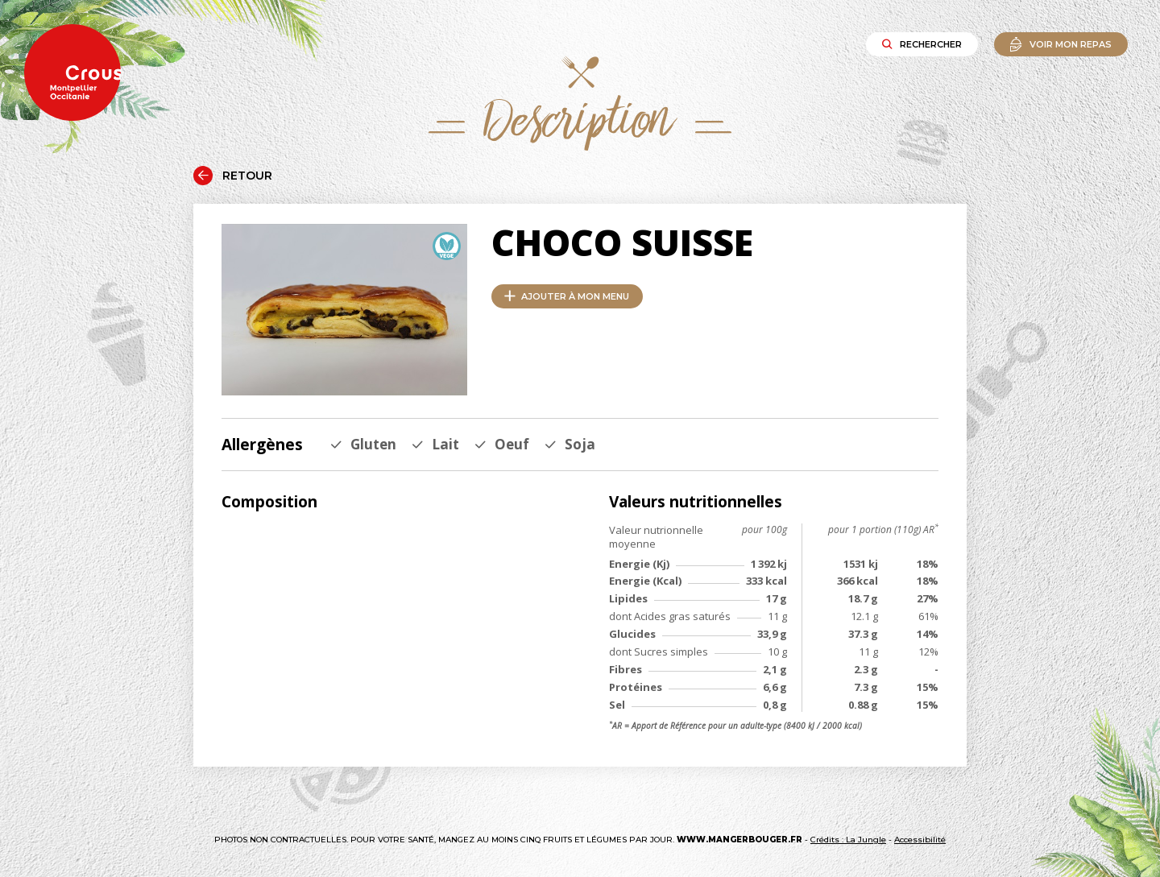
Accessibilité (920, 839)
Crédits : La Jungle (848, 839)
